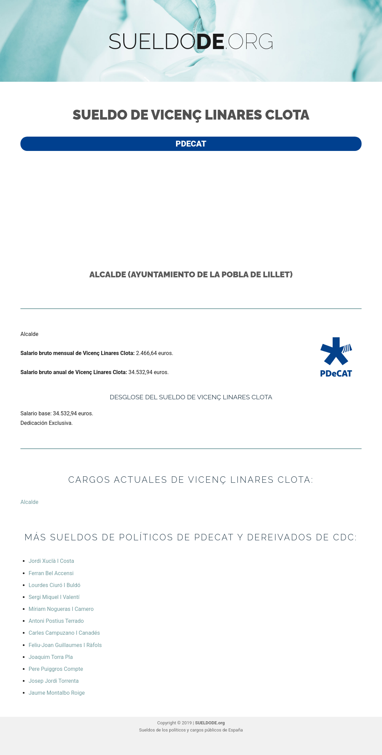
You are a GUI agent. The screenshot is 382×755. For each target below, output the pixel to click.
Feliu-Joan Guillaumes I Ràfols (65, 645)
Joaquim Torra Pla (51, 657)
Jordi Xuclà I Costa (51, 561)
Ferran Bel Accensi (51, 573)
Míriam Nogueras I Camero (61, 609)
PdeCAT (191, 144)
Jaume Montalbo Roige (57, 693)
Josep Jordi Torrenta (54, 681)
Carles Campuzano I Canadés (64, 633)
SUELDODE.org (210, 722)
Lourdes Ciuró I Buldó (54, 585)
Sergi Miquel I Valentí (54, 597)
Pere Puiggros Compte (56, 669)
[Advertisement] (192, 209)
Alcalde (29, 502)
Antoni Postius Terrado (56, 621)
